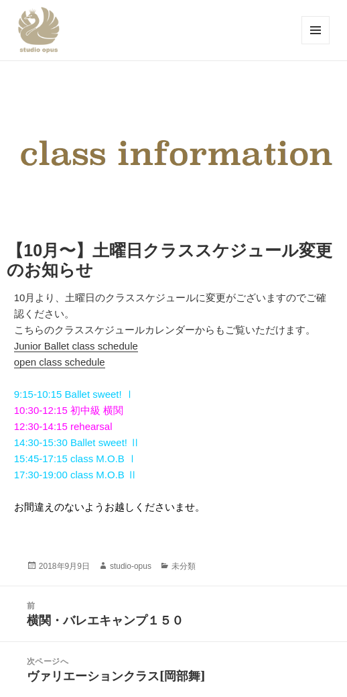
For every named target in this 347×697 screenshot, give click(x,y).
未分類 (183, 566)
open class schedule (59, 362)
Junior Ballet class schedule (76, 346)
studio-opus (130, 566)
